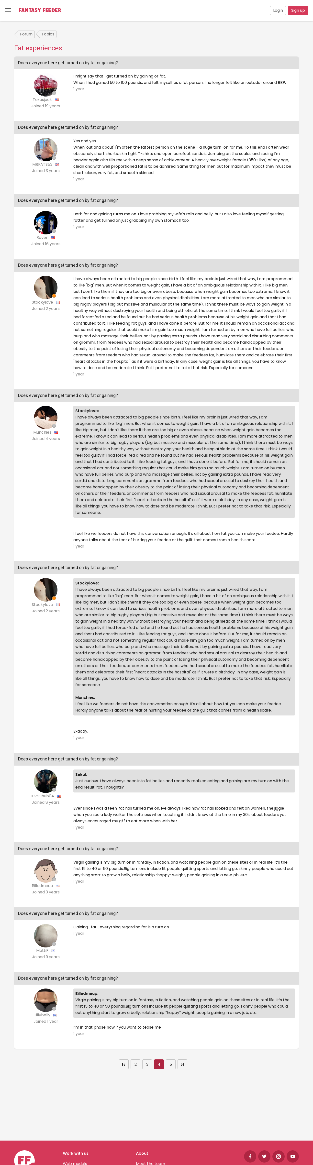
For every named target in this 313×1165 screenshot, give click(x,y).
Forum (26, 34)
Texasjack (43, 99)
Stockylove (43, 302)
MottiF (42, 950)
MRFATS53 (42, 164)
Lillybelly (42, 1015)
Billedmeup (43, 886)
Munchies (42, 432)
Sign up (298, 10)
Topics (48, 34)
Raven (42, 237)
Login (278, 10)
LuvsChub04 (43, 796)
